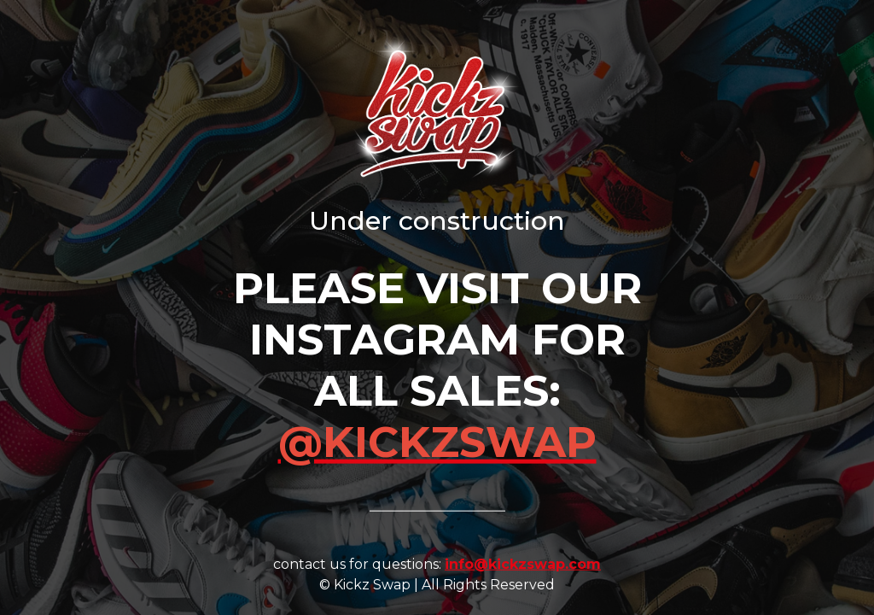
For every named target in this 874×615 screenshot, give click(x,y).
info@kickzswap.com (523, 563)
